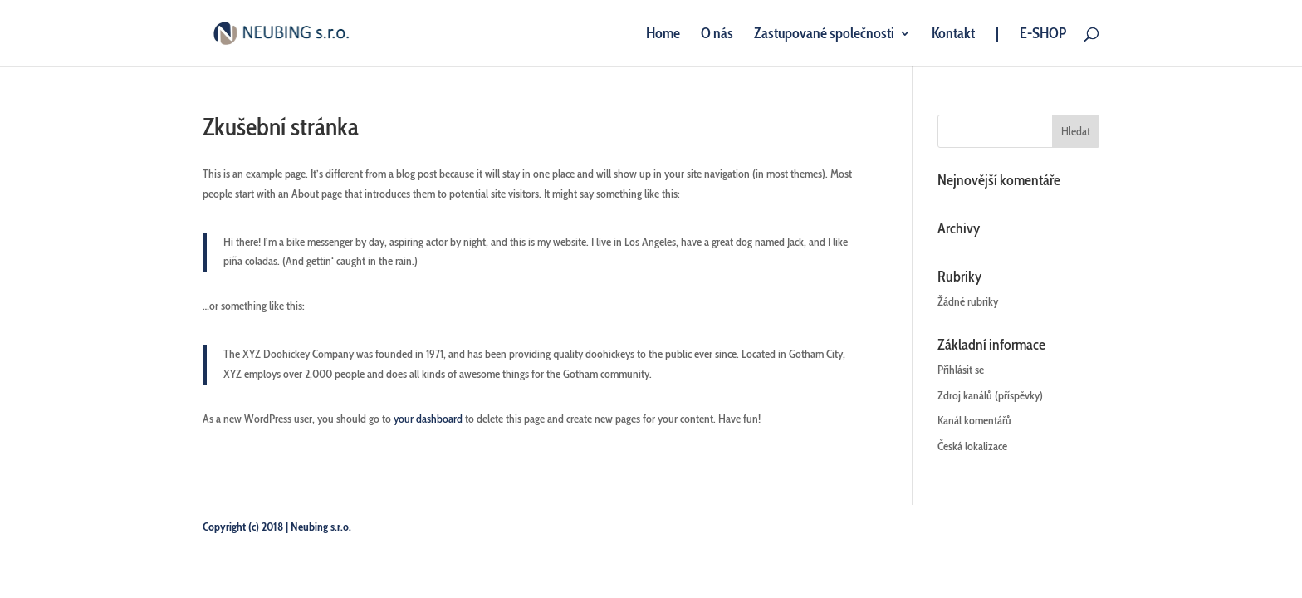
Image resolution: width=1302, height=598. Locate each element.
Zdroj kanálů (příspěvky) (990, 395)
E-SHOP (1043, 34)
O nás (717, 34)
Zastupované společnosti (824, 34)
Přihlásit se (960, 369)
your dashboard (428, 418)
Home (663, 34)
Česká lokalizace (972, 446)
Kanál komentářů (974, 420)
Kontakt (953, 34)
